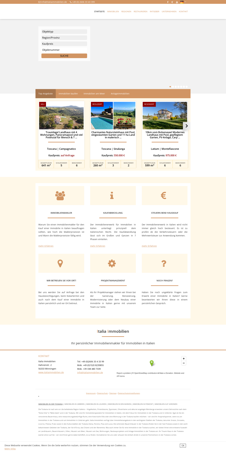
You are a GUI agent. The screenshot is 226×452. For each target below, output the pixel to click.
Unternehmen (169, 11)
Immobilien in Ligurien (96, 404)
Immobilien (113, 11)
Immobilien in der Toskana (50, 404)
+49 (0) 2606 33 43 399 (83, 1)
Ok (183, 445)
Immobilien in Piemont (143, 404)
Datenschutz (102, 393)
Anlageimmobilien (120, 93)
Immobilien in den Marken (119, 404)
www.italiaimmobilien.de (51, 372)
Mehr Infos (10, 448)
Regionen (126, 11)
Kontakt (183, 11)
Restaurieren (140, 11)
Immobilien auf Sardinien (166, 404)
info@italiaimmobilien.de (54, 1)
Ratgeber (154, 11)
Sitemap (112, 393)
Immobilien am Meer (94, 93)
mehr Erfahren (45, 245)
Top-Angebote (45, 93)
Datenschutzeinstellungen (129, 393)
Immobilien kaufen (68, 93)
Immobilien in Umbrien (74, 404)
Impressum (91, 393)
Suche (64, 55)
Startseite (99, 11)
